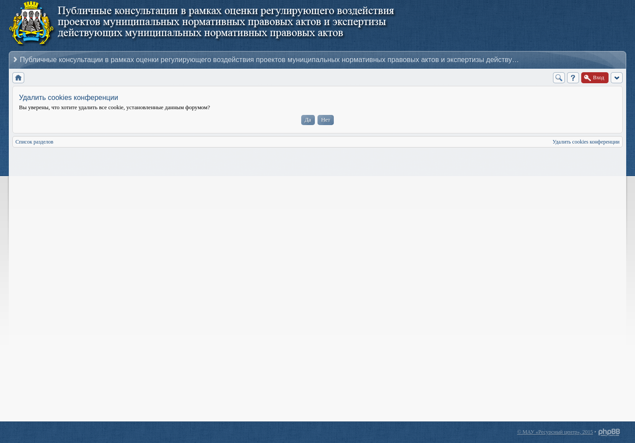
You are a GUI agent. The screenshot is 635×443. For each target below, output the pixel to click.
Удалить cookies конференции (586, 142)
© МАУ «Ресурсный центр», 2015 (555, 432)
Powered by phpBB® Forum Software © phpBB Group (609, 432)
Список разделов (34, 142)
